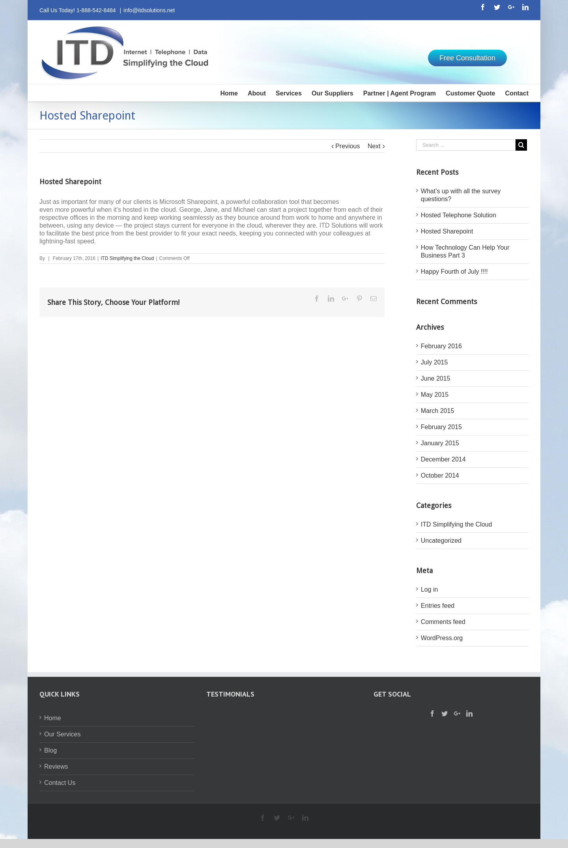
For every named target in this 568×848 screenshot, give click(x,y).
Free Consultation (467, 58)
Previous (347, 146)
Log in (429, 589)
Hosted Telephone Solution (458, 215)
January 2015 (440, 443)
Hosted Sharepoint (447, 231)
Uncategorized (441, 540)
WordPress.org (442, 638)
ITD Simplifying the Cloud (127, 258)
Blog (50, 750)
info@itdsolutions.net (149, 10)
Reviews (56, 766)
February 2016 (441, 346)
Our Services (62, 734)
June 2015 (435, 378)
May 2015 (434, 394)
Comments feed (443, 621)
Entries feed (437, 605)
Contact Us (59, 782)
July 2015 (434, 362)
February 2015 (441, 427)
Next (374, 146)
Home (52, 718)
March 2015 (437, 410)
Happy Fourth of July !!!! (454, 271)
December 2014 (443, 459)
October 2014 (440, 475)
